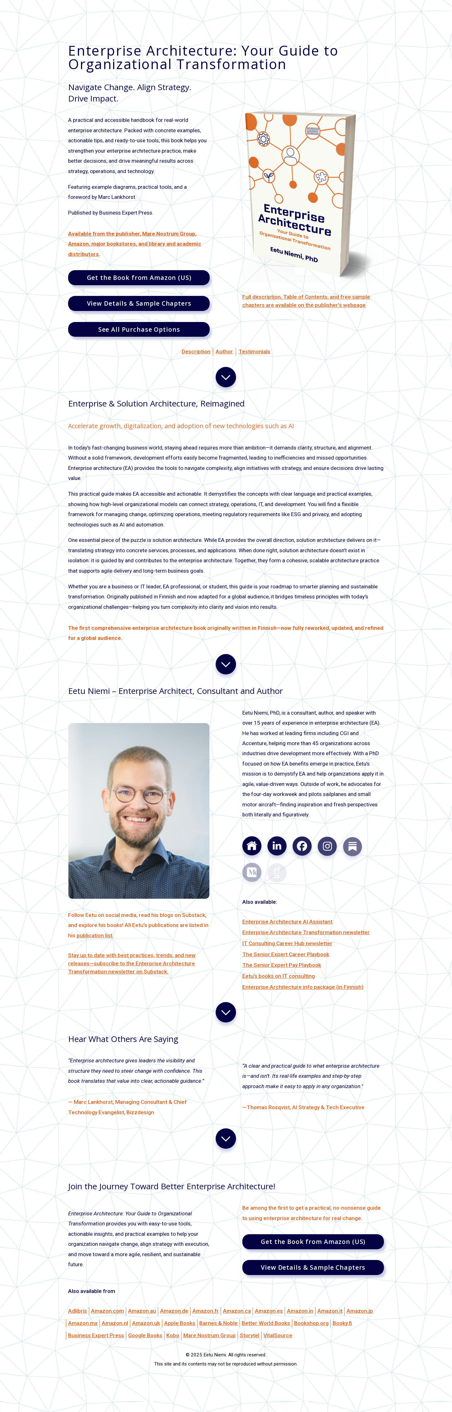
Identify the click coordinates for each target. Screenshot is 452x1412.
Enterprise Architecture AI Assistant (287, 922)
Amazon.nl (115, 1323)
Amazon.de (174, 1311)
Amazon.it (329, 1311)
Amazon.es (269, 1311)
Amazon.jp (360, 1311)
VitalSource (277, 1335)
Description (196, 351)
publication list (94, 935)
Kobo (172, 1335)
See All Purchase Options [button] (139, 329)
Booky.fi (342, 1323)
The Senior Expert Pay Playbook (281, 965)
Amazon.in (300, 1311)
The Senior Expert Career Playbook (285, 954)
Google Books (145, 1335)
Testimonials (254, 351)
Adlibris (77, 1311)
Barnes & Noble (218, 1323)
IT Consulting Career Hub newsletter (287, 943)
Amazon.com (107, 1311)
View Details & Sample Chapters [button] (139, 303)
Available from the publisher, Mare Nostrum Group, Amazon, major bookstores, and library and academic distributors (134, 244)
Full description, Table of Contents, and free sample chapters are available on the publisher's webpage (306, 301)
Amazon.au (142, 1311)
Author (224, 351)
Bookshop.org (311, 1323)
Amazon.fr (205, 1311)
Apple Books (179, 1323)
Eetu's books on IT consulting (278, 976)
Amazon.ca (237, 1311)
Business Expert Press (96, 1335)
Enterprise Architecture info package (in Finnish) (302, 987)
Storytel (249, 1335)
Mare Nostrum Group (209, 1335)
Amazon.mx (83, 1323)
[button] (226, 377)
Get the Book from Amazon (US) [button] (139, 277)
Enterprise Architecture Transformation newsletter (306, 932)
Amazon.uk (146, 1323)
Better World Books (266, 1323)
